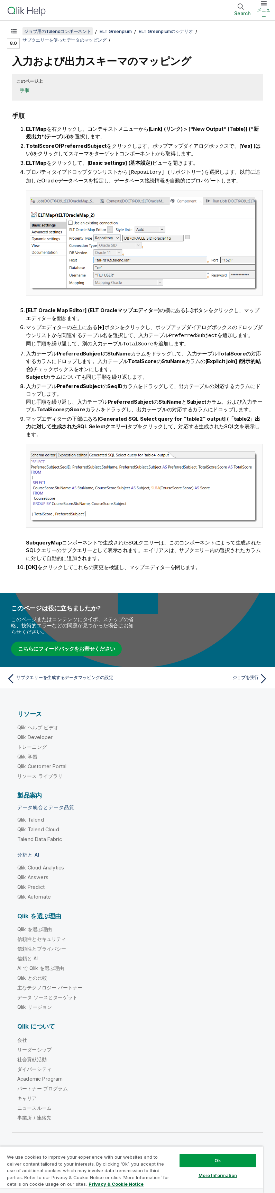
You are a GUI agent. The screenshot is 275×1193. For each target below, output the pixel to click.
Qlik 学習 (27, 755)
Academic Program (40, 1078)
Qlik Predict (31, 886)
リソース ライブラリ (40, 775)
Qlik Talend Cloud (38, 828)
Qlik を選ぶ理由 (34, 928)
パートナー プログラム (42, 1087)
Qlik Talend (30, 819)
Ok (217, 1160)
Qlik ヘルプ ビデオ (37, 726)
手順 (24, 90)
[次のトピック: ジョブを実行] (205, 677)
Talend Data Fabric (39, 838)
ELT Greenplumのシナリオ (166, 31)
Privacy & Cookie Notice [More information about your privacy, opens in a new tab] (116, 1184)
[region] (131, 1169)
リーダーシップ (34, 1049)
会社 (22, 1039)
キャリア (27, 1097)
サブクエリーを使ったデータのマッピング (64, 40)
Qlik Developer (35, 736)
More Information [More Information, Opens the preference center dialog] (218, 1175)
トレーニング (32, 746)
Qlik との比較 (32, 977)
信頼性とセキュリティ (41, 938)
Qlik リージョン (34, 1006)
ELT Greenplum (116, 31)
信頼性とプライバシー (41, 948)
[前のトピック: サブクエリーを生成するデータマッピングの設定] (70, 677)
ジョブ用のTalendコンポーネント (57, 31)
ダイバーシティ (34, 1068)
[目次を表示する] (14, 31)
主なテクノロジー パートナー (49, 986)
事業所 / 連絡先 (34, 1116)
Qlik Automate (34, 896)
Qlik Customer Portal (41, 765)
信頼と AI (27, 957)
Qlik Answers (32, 876)
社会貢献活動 (32, 1058)
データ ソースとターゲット (47, 996)
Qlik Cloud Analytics (40, 866)
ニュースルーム (34, 1107)
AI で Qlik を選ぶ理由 (40, 967)
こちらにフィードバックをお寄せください (66, 647)
